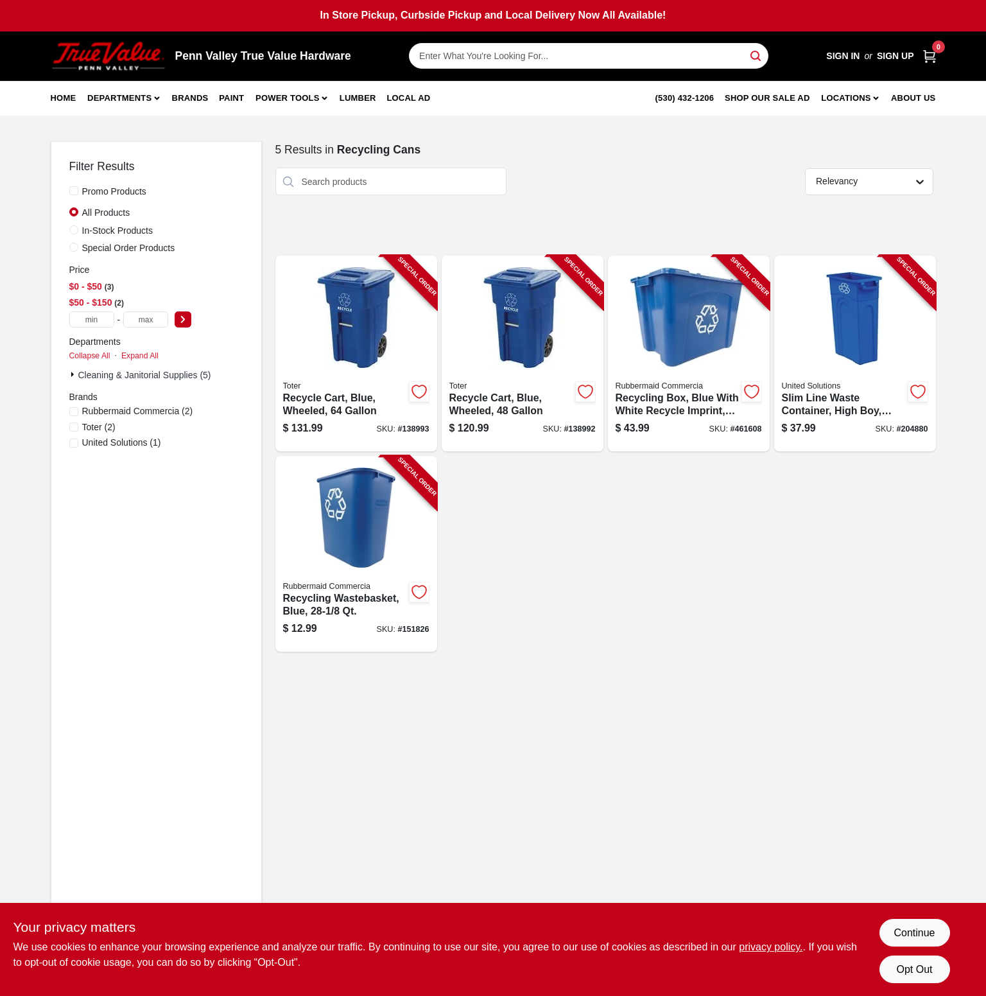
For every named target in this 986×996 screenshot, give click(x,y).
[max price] (145, 319)
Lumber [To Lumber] (358, 98)
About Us (913, 98)
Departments (119, 98)
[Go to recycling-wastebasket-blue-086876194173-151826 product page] (356, 554)
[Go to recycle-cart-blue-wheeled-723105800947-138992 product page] (522, 353)
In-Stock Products (117, 230)
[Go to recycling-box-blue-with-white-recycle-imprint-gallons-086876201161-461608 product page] (689, 353)
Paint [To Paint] (231, 98)
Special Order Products (128, 248)
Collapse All (89, 355)
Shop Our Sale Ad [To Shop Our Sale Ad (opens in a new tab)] (767, 98)
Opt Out (914, 969)
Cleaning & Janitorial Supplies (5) (144, 375)
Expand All (140, 355)
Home (63, 98)
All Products (106, 212)
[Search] (756, 55)
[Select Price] (183, 319)
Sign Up (895, 56)
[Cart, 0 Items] (929, 56)
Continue (914, 932)
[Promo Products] (73, 190)
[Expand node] (73, 374)
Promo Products (114, 191)
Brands (190, 98)
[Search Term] (588, 56)
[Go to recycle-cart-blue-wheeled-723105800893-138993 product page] (356, 353)
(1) (121, 442)
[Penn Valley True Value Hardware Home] (108, 56)
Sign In (843, 56)
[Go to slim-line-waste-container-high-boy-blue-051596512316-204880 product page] (855, 353)
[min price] (91, 319)
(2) (137, 411)
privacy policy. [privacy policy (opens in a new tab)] (770, 946)
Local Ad (408, 98)
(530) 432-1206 (684, 98)
